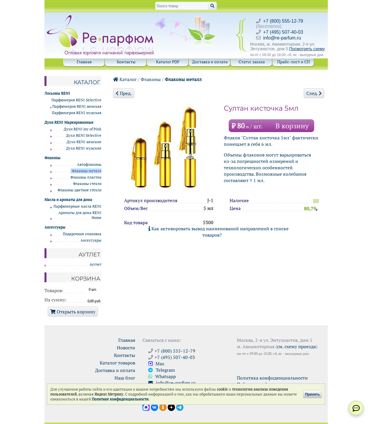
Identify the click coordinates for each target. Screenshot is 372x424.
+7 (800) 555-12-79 (283, 21)
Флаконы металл (183, 79)
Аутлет (95, 264)
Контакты (126, 61)
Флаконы (151, 79)
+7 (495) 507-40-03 (283, 32)
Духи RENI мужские (83, 148)
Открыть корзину (72, 311)
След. (314, 93)
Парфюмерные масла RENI (77, 206)
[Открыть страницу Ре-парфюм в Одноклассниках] (163, 407)
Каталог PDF (168, 61)
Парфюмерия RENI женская (76, 106)
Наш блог (125, 378)
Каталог (125, 79)
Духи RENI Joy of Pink (82, 129)
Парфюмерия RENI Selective (76, 100)
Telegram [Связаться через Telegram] (161, 370)
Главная (84, 61)
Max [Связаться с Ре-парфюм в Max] (156, 363)
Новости (126, 347)
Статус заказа (252, 61)
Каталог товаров (117, 363)
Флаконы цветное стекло (79, 190)
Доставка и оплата (210, 61)
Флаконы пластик (85, 177)
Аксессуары (91, 240)
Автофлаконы (89, 164)
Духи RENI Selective (83, 135)
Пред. (124, 93)
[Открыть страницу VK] (154, 407)
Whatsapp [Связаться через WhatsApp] (162, 376)
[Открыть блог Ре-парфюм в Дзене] (171, 407)
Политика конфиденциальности (272, 378)
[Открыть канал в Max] (146, 407)
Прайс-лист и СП (293, 61)
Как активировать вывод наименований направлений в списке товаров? (219, 231)
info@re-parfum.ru (282, 37)
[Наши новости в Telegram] (179, 407)
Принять (312, 394)
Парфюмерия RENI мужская (76, 112)
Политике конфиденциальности (120, 399)
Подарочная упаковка (82, 233)
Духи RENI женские (84, 141)
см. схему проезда (296, 346)
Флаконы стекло (87, 183)
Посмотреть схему (307, 48)
